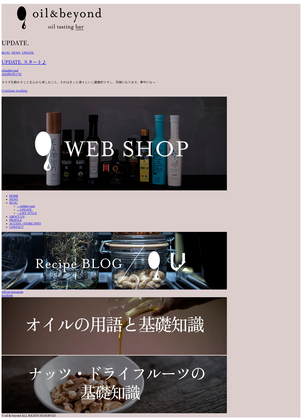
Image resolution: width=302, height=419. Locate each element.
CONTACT (16, 227)
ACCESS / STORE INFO (25, 223)
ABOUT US (16, 216)
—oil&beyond (26, 206)
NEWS (16, 52)
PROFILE (15, 220)
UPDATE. (28, 52)
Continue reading (15, 90)
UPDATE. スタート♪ (24, 61)
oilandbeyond (10, 70)
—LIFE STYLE (27, 213)
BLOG (6, 52)
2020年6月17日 (12, 74)
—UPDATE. (25, 209)
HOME (13, 195)
